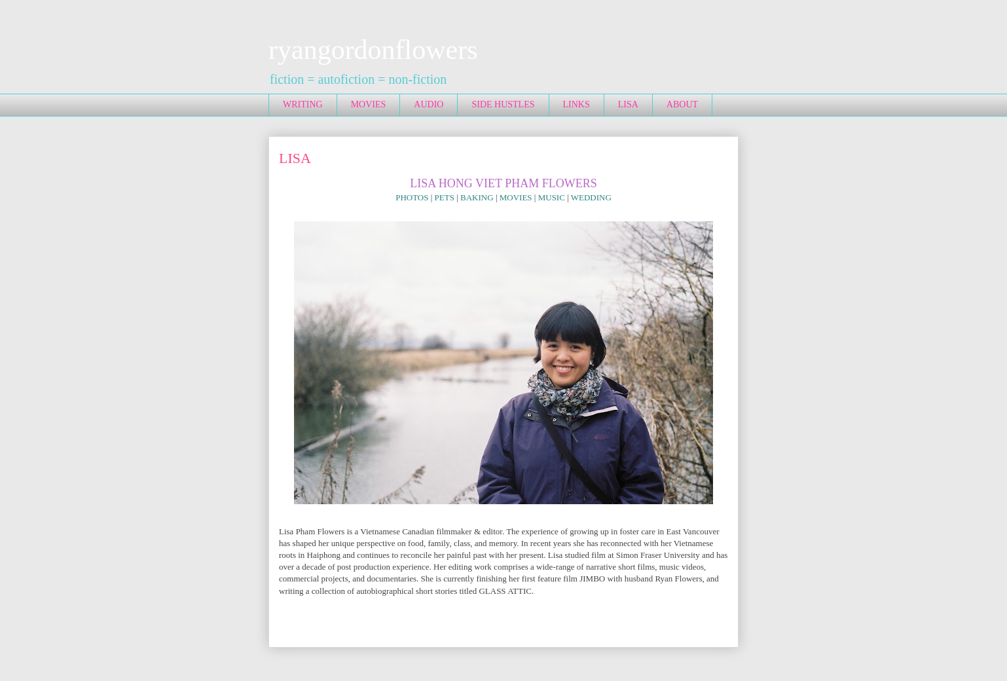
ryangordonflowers (373, 50)
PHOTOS (411, 197)
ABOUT (682, 104)
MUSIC (551, 197)
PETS (444, 197)
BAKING (477, 197)
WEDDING (591, 197)
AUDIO (428, 104)
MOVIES (368, 104)
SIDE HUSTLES (502, 104)
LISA (628, 104)
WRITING (303, 104)
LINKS (576, 104)
